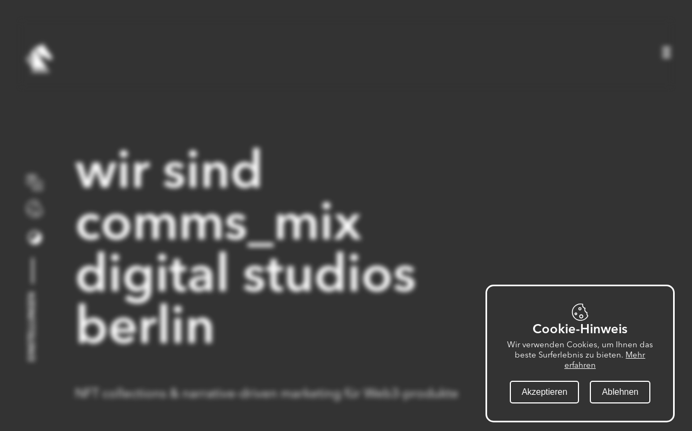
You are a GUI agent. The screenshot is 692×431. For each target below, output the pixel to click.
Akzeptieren (545, 391)
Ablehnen (620, 391)
